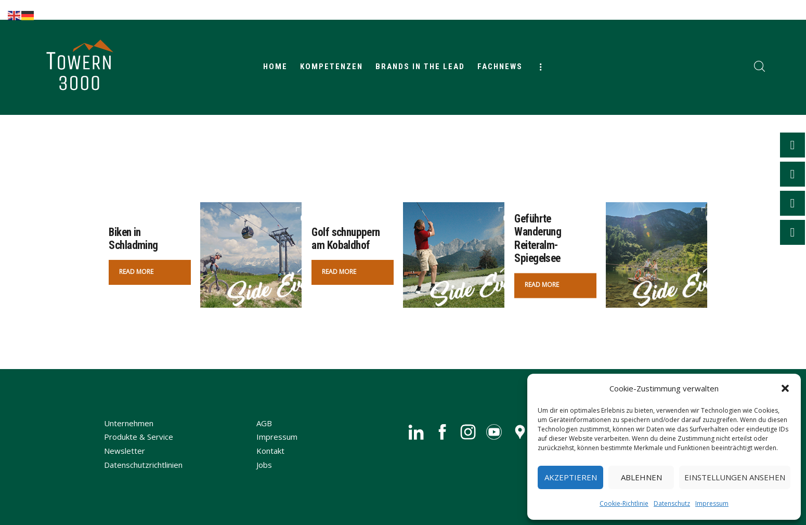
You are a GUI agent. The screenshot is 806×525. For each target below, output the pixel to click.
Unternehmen (128, 423)
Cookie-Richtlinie (624, 503)
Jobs (264, 465)
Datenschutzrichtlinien (143, 465)
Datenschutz (672, 503)
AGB (264, 423)
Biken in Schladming (133, 239)
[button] (785, 388)
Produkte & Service (138, 436)
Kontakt (270, 450)
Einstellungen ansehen (734, 477)
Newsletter (124, 450)
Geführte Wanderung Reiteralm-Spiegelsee (538, 238)
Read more (136, 271)
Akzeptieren (570, 477)
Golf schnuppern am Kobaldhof (346, 239)
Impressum (712, 503)
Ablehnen (641, 477)
